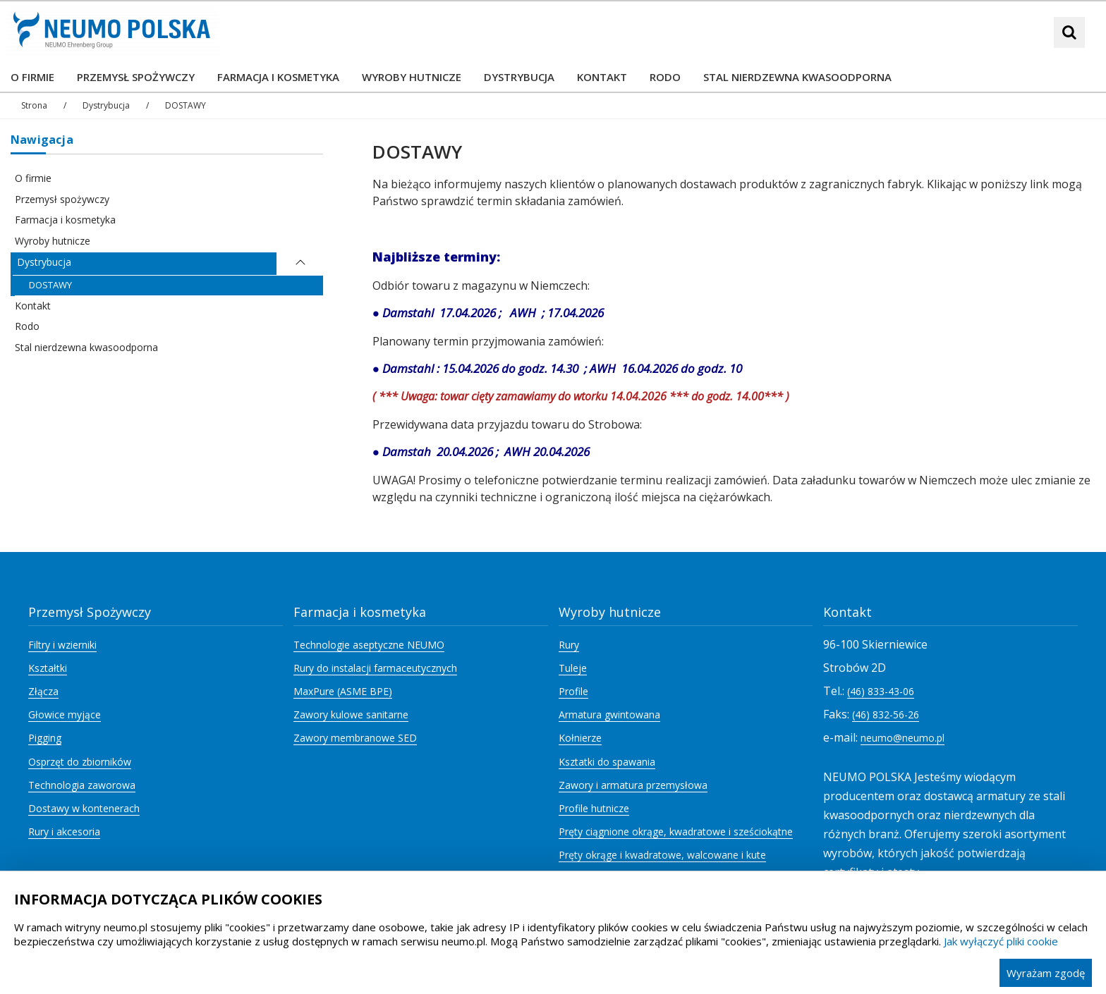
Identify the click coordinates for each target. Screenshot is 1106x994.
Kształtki (47, 668)
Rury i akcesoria (64, 831)
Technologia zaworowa (81, 785)
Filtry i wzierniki (62, 644)
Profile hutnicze (594, 808)
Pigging (44, 737)
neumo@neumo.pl (902, 737)
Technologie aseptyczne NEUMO (368, 644)
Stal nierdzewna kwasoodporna (86, 347)
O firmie (33, 178)
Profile (573, 691)
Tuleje (573, 668)
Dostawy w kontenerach (84, 808)
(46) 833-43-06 (880, 691)
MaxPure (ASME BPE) (342, 691)
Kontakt (33, 305)
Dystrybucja (44, 262)
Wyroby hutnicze (52, 240)
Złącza (43, 691)
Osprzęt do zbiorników (79, 761)
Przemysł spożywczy (62, 199)
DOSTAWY (50, 284)
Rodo (27, 326)
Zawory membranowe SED (355, 737)
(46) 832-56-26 (885, 714)
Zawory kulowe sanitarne (350, 714)
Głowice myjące (64, 714)
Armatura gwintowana (609, 714)
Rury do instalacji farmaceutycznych (375, 668)
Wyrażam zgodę (1046, 973)
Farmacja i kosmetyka (65, 219)
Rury (569, 644)
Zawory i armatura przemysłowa (633, 785)
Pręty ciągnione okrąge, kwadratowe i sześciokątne (676, 831)
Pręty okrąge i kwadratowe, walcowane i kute (662, 854)
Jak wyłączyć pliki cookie (1001, 941)
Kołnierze (580, 737)
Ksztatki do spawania (607, 761)
